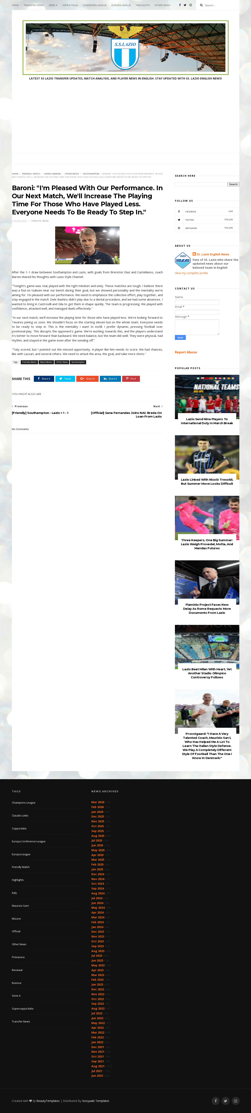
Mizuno (16, 918)
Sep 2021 (97, 1061)
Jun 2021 (97, 1076)
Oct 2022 (97, 999)
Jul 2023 (96, 955)
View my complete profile (191, 273)
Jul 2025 (96, 840)
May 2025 (98, 850)
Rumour (17, 983)
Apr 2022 (97, 1027)
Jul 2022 (96, 1013)
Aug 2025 (97, 836)
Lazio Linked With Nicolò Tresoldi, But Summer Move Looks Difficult (207, 482)
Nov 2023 (97, 936)
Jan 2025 (97, 869)
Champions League (94, 5)
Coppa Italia (70, 5)
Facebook (204, 211)
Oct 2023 (97, 941)
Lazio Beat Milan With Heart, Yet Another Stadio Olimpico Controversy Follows (206, 673)
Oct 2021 (97, 1056)
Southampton (91, 173)
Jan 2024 (97, 927)
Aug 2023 (97, 951)
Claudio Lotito (20, 815)
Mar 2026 (97, 802)
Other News (162, 5)
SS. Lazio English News (213, 254)
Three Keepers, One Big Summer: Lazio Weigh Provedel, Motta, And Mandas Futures (207, 544)
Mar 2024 (97, 917)
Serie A (53, 5)
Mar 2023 (97, 975)
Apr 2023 (97, 970)
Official (16, 931)
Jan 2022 (97, 1042)
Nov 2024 (97, 879)
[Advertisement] (125, 123)
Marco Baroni (52, 173)
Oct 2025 (97, 826)
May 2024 (98, 907)
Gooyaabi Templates (95, 1101)
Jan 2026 (97, 812)
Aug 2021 (97, 1066)
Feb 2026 (97, 807)
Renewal (17, 970)
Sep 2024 (97, 888)
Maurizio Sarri (20, 905)
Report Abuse (186, 352)
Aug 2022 (97, 1008)
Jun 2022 (97, 1018)
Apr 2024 (97, 912)
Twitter (204, 220)
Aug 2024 (97, 893)
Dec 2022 (97, 989)
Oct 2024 (97, 883)
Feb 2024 (97, 922)
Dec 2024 (97, 874)
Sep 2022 (97, 1003)
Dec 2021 (97, 1047)
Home (15, 5)
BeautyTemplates (48, 1101)
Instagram (204, 228)
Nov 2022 (97, 994)
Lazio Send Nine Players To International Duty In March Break (207, 421)
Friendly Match (31, 173)
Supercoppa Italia (22, 1008)
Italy (14, 893)
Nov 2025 (97, 821)
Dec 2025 (97, 816)
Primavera (18, 957)
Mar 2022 (97, 1032)
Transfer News (34, 5)
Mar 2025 (97, 859)
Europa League (121, 5)
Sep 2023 (97, 946)
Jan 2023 (97, 984)
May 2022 (98, 1023)
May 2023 (98, 965)
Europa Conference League (28, 841)
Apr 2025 (97, 855)
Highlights (143, 5)
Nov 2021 (97, 1051)
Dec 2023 (97, 931)
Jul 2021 (96, 1071)
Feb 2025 (97, 864)
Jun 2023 (97, 960)
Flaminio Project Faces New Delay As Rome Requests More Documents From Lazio (207, 609)
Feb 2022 (97, 1037)
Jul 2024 (96, 898)
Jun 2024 (97, 903)
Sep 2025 (97, 831)
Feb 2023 (97, 979)
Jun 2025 (97, 845)
